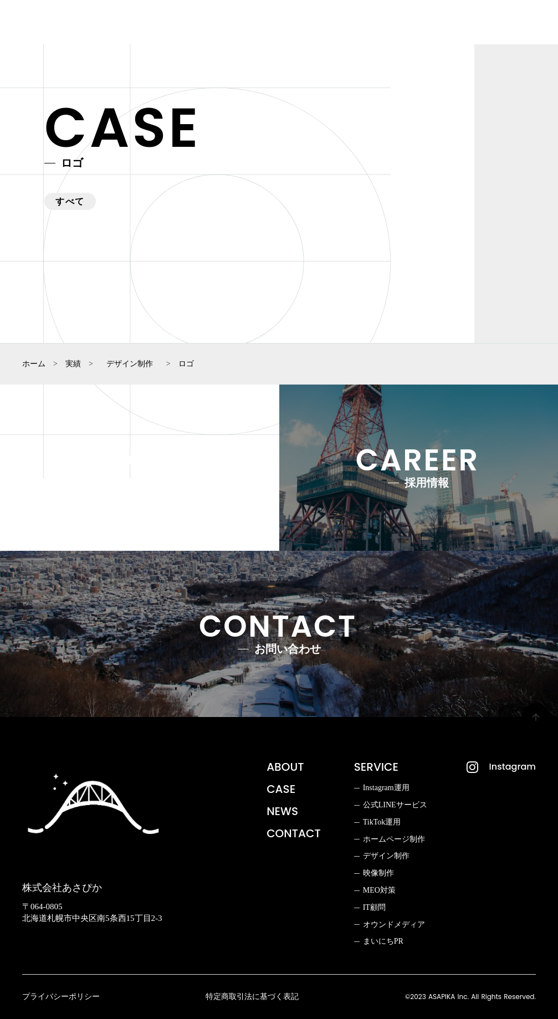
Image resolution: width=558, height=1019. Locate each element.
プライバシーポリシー (61, 996)
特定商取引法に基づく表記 (252, 996)
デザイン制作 (129, 364)
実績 (73, 364)
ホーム (33, 364)
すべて (70, 201)
